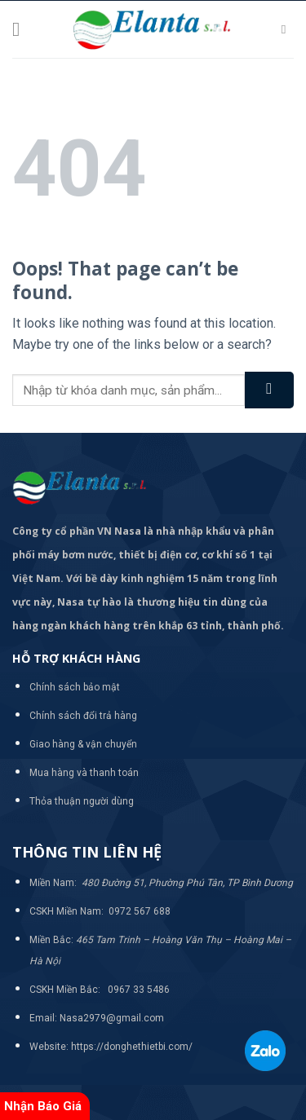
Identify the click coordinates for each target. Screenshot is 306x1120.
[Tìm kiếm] (288, 29)
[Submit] (269, 390)
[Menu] (22, 29)
